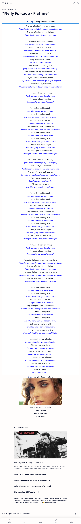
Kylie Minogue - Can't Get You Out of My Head (32, 486)
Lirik (30, 377)
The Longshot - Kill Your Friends (26, 492)
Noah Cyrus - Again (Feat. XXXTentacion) (30, 474)
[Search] (77, 3)
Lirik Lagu (9, 3)
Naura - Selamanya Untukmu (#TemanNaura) (32, 480)
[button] (74, 3)
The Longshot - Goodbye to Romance (28, 463)
